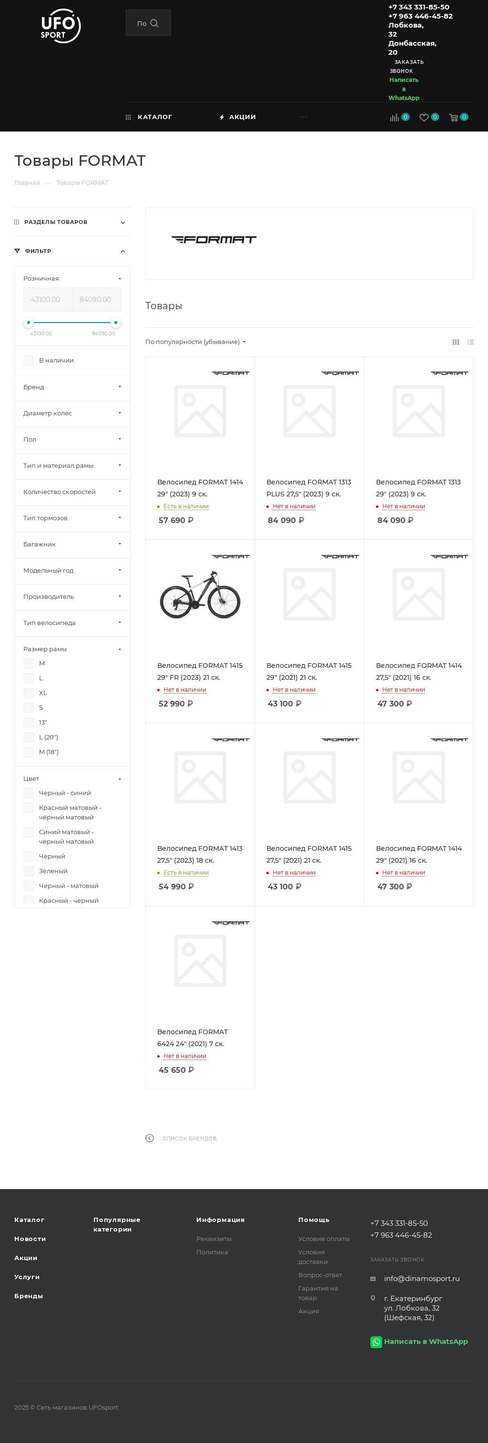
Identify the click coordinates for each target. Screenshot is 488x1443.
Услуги (27, 1277)
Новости (30, 1238)
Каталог (29, 1219)
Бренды (28, 1296)
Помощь (314, 1219)
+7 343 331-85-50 (418, 6)
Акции (26, 1257)
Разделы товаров (56, 222)
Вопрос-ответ (320, 1275)
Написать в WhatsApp (403, 88)
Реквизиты (214, 1238)
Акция (308, 1311)
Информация (220, 1219)
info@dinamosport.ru (422, 1278)
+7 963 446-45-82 (420, 15)
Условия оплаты (324, 1238)
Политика (212, 1252)
